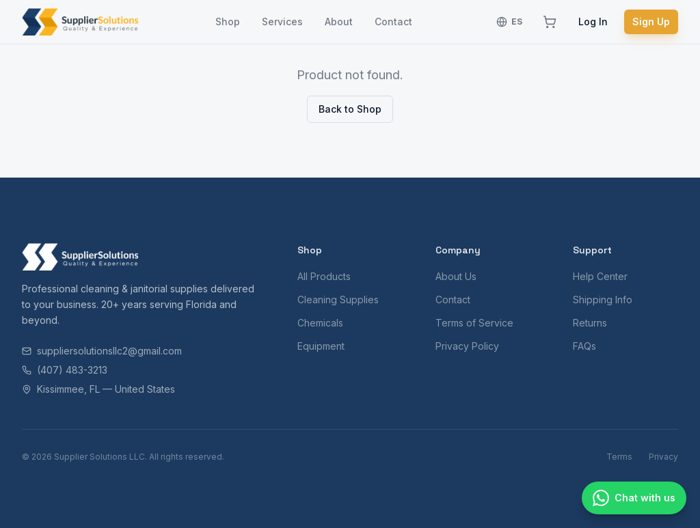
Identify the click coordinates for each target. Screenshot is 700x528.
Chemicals (320, 323)
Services (282, 21)
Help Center (600, 276)
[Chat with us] (634, 498)
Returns (590, 323)
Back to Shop (350, 109)
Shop (227, 21)
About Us (455, 276)
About (339, 21)
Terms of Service (474, 323)
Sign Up (651, 21)
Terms (619, 456)
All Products (324, 276)
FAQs (584, 346)
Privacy (663, 456)
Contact (393, 21)
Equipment (321, 346)
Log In (593, 21)
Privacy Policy (467, 346)
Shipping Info (602, 299)
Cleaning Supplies (338, 299)
